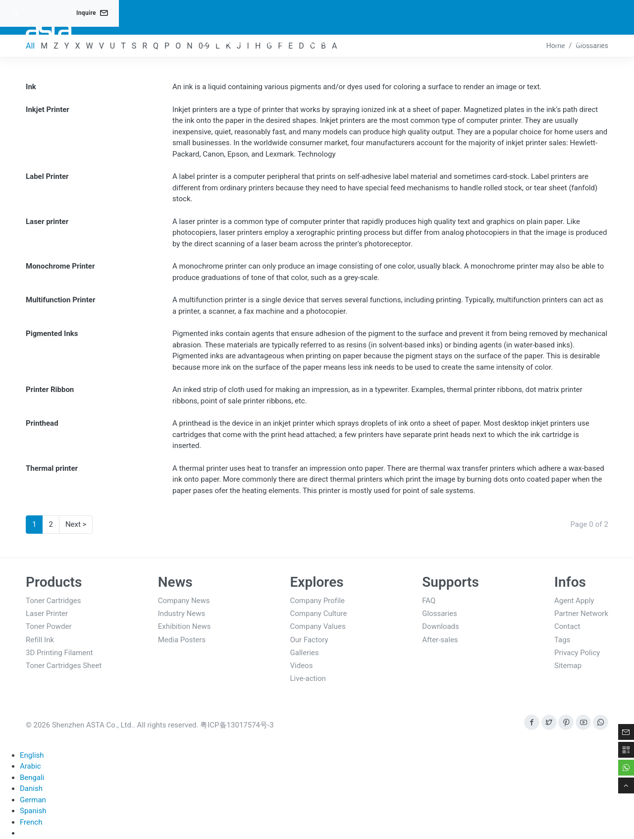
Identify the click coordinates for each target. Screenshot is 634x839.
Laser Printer (47, 613)
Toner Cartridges (53, 600)
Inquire (92, 12)
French (31, 822)
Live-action (308, 678)
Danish (31, 788)
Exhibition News (184, 626)
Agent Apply (574, 600)
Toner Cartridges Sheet (64, 665)
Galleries (304, 652)
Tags (562, 639)
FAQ (428, 600)
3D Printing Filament (59, 652)
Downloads (440, 626)
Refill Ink (40, 639)
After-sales (440, 639)
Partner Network (581, 613)
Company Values (318, 626)
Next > (76, 524)
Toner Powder (49, 626)
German (33, 799)
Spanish (33, 810)
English (32, 755)
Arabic (30, 766)
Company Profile (317, 600)
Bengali (32, 777)
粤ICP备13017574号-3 (236, 725)
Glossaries (439, 613)
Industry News (181, 613)
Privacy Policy (577, 652)
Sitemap (567, 665)
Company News (184, 600)
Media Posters (182, 639)
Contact (567, 626)
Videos (301, 665)
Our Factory (309, 639)
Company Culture (318, 613)
